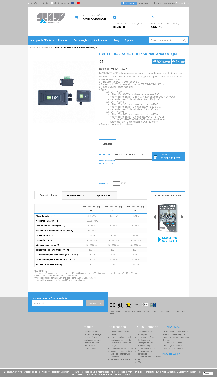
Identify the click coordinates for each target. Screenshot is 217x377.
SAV (139, 362)
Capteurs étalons (91, 337)
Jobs (158, 3)
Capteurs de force (91, 332)
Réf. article (105, 154)
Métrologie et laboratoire (121, 354)
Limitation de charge (92, 340)
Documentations (75, 195)
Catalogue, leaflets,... (147, 337)
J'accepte (208, 373)
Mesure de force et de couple (120, 333)
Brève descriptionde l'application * (107, 162)
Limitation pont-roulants (121, 340)
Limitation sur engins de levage (121, 344)
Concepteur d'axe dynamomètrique (145, 344)
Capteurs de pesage (92, 334)
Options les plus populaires (149, 357)
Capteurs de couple (92, 343)
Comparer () (145, 3)
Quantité (103, 183)
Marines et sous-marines (121, 351)
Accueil (32, 48)
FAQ (139, 359)
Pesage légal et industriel (121, 337)
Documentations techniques (145, 333)
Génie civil (115, 357)
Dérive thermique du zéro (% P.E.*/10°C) (54, 259)
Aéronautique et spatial (120, 359)
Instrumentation (90, 348)
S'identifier (129, 3)
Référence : (105, 69)
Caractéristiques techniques (145, 352)
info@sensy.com (61, 3)
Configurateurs (144, 340)
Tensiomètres (89, 345)
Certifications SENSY (147, 348)
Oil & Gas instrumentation (122, 348)
